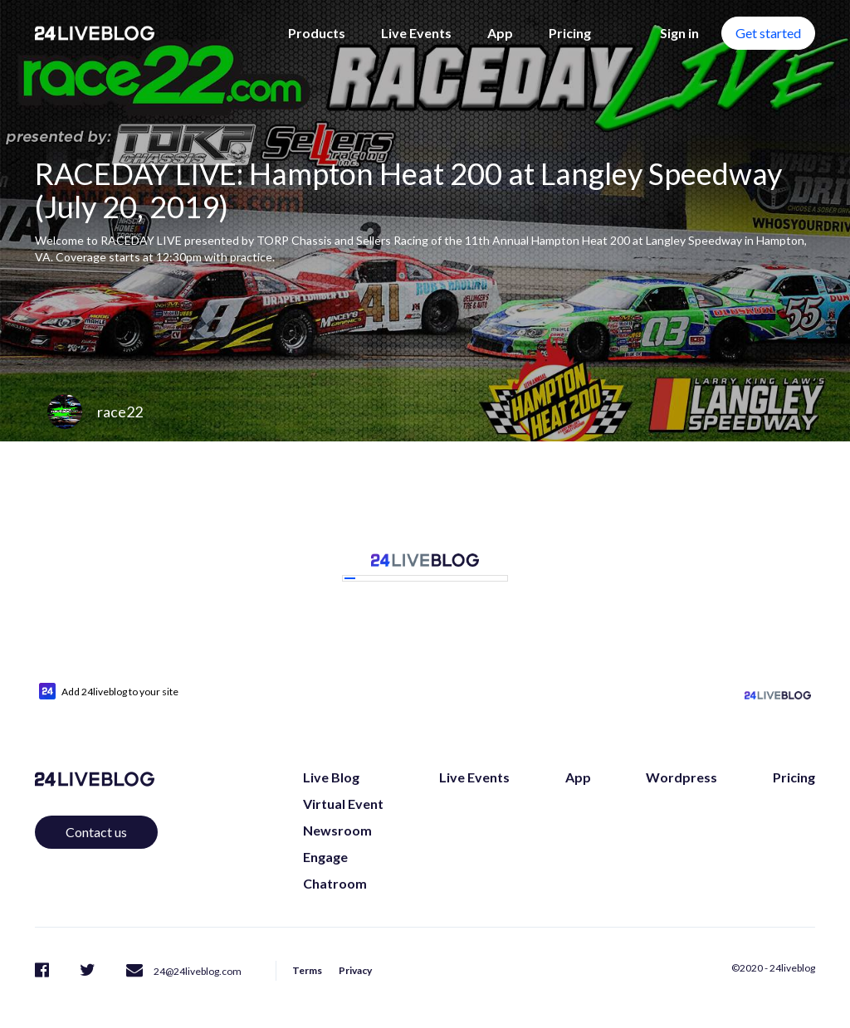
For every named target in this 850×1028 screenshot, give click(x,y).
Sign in (679, 33)
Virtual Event (343, 803)
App (500, 33)
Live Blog (331, 777)
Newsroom (337, 830)
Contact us (96, 832)
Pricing (570, 33)
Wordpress (681, 777)
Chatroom (335, 883)
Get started (768, 33)
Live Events (416, 33)
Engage (325, 857)
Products (316, 33)
